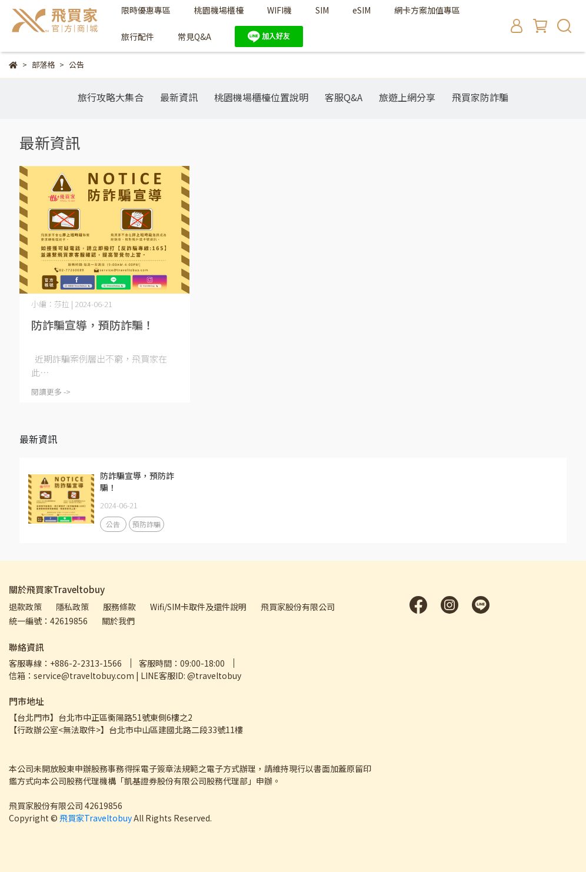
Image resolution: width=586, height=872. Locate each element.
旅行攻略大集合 (111, 97)
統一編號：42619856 (48, 621)
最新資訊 (179, 97)
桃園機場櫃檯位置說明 (261, 97)
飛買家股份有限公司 (298, 607)
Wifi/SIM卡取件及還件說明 (198, 607)
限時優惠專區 (146, 10)
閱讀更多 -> (51, 391)
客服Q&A (343, 97)
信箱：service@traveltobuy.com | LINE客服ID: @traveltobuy (125, 675)
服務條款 (119, 607)
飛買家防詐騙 (480, 97)
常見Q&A (194, 36)
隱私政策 (72, 607)
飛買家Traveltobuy (95, 818)
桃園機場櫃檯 (219, 10)
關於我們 (118, 621)
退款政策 (25, 607)
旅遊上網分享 (407, 97)
